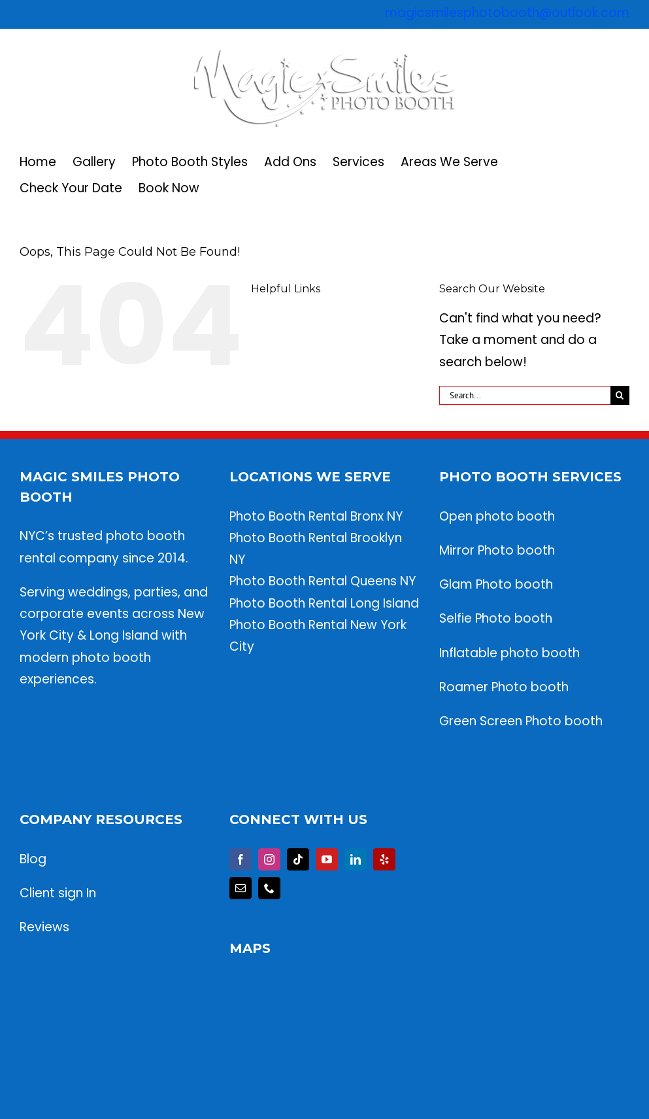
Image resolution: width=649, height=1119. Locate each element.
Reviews (44, 927)
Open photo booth (497, 516)
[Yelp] (384, 859)
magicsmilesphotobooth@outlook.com (507, 13)
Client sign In (58, 893)
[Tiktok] (298, 859)
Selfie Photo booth (495, 618)
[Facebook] (240, 859)
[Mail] (240, 888)
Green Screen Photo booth (521, 721)
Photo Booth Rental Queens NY (322, 581)
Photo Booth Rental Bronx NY (316, 516)
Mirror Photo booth (497, 550)
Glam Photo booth (496, 584)
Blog (33, 859)
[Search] (619, 395)
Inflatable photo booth (509, 653)
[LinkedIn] (355, 859)
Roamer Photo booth (505, 687)
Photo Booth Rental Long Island (324, 603)
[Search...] (524, 395)
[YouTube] (327, 859)
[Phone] (269, 888)
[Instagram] (269, 859)
